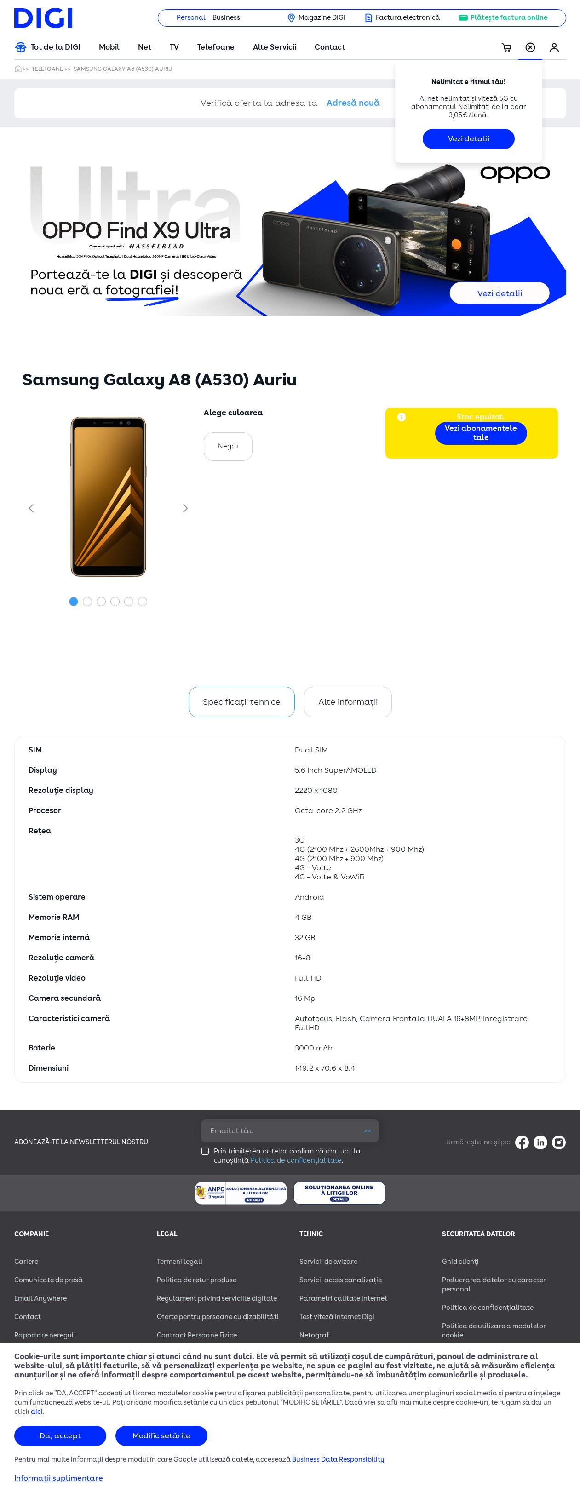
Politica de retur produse (196, 1280)
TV (174, 47)
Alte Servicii (274, 47)
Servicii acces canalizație (340, 1280)
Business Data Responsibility (338, 1459)
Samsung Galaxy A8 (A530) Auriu (123, 69)
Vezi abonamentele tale (481, 433)
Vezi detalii (468, 139)
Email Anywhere (40, 1298)
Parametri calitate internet (343, 1298)
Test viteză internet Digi (336, 1317)
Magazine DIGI (322, 17)
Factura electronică (408, 17)
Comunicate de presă (48, 1280)
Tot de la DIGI (55, 47)
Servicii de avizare (328, 1261)
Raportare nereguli (45, 1335)
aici (37, 1411)
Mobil (109, 47)
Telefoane (216, 47)
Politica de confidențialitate (296, 1160)
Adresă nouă (353, 103)
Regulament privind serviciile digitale (217, 1298)
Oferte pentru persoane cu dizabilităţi (218, 1317)
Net (144, 47)
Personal (191, 17)
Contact (330, 47)
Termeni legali (179, 1261)
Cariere (26, 1261)
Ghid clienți (460, 1261)
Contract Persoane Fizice (197, 1335)
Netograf (314, 1335)
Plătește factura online (509, 17)
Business (226, 17)
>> (367, 1130)
